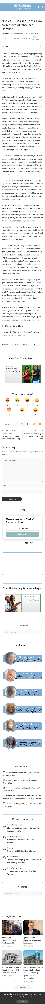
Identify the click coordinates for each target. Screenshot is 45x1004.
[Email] (40, 424)
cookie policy (29, 997)
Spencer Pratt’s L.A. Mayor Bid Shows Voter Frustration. (32, 940)
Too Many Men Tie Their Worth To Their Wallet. (21, 872)
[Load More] (23, 987)
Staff (6, 34)
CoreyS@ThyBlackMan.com (13, 335)
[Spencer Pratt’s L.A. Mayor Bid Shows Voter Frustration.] (33, 927)
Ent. (4, 38)
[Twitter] (22, 424)
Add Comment (32, 34)
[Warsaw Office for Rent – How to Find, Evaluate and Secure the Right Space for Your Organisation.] (33, 957)
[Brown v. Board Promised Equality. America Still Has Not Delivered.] (12, 957)
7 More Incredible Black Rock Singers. (21, 851)
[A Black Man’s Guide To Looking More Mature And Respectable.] (12, 927)
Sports (16, 38)
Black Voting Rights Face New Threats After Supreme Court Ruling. (23, 829)
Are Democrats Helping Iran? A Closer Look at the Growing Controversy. (24, 861)
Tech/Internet (25, 38)
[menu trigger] (4, 7)
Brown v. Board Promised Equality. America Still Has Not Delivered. (11, 970)
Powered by (22, 543)
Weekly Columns (35, 38)
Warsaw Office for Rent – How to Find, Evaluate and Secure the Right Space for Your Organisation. (33, 972)
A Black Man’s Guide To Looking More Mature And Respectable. (11, 940)
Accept (22, 1001)
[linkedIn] (28, 424)
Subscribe (22, 534)
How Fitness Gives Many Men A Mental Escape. (21, 841)
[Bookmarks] (37, 7)
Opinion (9, 38)
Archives (22, 886)
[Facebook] (16, 424)
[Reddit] (34, 424)
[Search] (41, 7)
